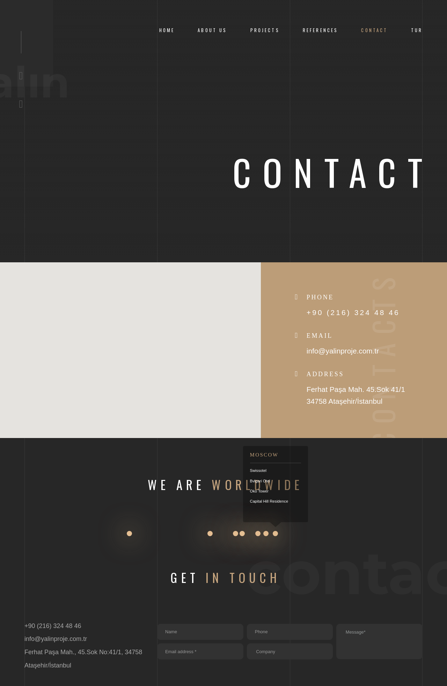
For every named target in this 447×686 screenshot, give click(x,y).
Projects (265, 30)
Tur (417, 30)
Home (167, 30)
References (320, 30)
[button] (130, 343)
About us (212, 30)
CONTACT (374, 30)
